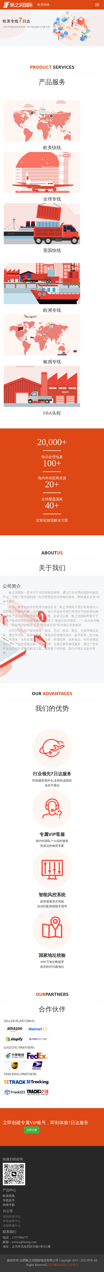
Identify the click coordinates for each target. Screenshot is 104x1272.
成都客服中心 (12, 1225)
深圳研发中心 (12, 1216)
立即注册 (32, 1130)
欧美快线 (43, 4)
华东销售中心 (12, 1221)
